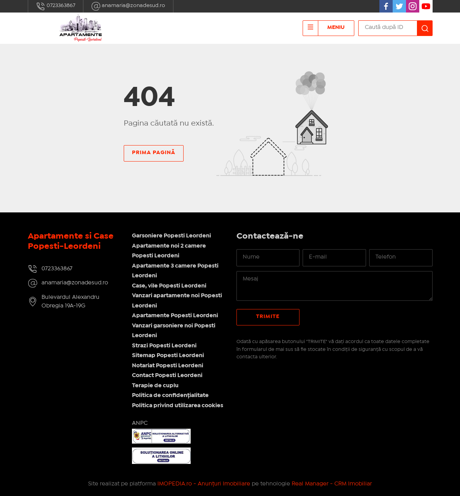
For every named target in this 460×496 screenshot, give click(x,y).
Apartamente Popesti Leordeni (175, 315)
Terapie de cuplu (155, 385)
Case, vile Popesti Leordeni (169, 286)
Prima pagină (153, 152)
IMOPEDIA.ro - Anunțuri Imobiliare (203, 484)
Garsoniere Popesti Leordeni (171, 236)
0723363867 (55, 6)
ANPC (140, 423)
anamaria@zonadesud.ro (128, 6)
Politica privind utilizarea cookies (177, 405)
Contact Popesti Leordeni (167, 375)
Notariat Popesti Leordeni (167, 365)
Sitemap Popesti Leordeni (168, 355)
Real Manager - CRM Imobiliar (332, 484)
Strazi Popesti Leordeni (164, 345)
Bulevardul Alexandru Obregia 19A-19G (70, 302)
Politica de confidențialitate (170, 395)
